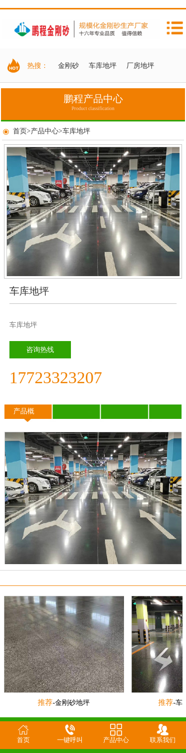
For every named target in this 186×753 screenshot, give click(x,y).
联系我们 (163, 740)
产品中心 (45, 131)
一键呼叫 (70, 740)
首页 (20, 131)
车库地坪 (103, 65)
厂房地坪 (140, 65)
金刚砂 (68, 65)
